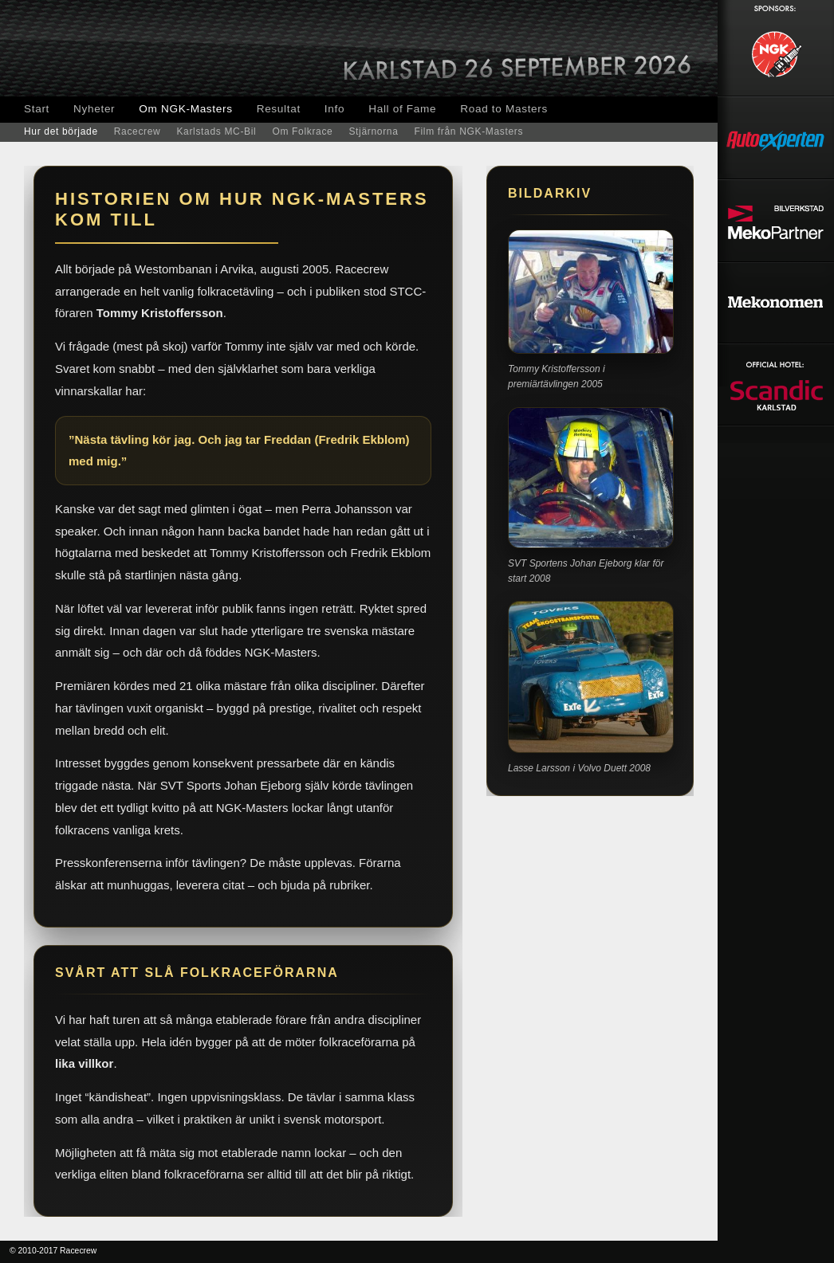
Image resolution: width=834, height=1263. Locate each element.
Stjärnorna (373, 131)
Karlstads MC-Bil (216, 131)
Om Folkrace (302, 131)
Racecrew (137, 131)
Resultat (279, 109)
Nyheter (94, 109)
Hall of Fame (402, 109)
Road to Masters (504, 109)
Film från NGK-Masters (469, 131)
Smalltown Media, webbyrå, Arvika (677, 1252)
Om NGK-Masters (185, 109)
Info (334, 109)
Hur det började (61, 131)
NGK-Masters (127, 48)
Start (36, 109)
